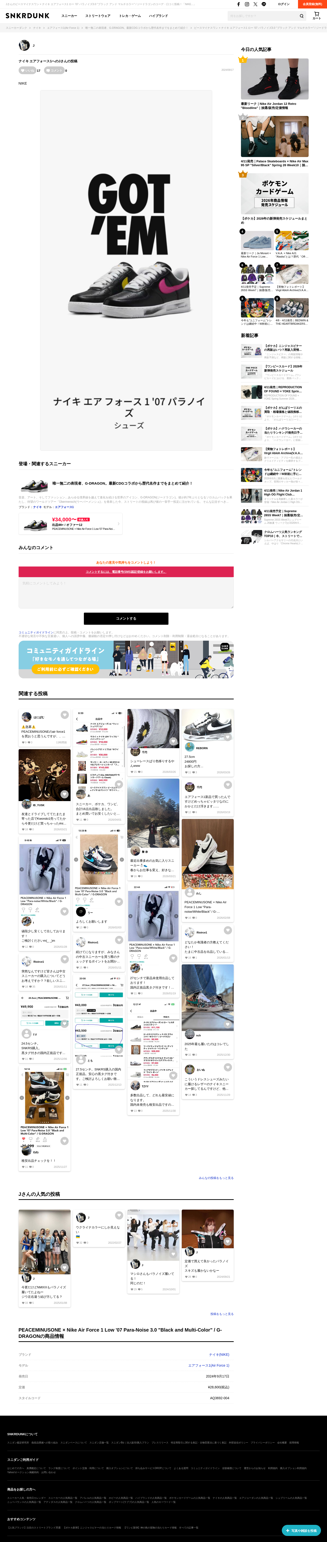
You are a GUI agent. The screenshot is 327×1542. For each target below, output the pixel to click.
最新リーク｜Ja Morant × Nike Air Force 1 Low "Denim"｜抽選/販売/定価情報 (257, 255)
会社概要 (282, 1442)
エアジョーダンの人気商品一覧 (256, 1498)
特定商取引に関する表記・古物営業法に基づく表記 (198, 1442)
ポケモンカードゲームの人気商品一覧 (189, 1498)
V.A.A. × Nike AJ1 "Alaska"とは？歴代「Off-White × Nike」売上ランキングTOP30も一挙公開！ (291, 255)
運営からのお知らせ (255, 1468)
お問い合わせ (48, 1472)
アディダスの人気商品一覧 (58, 1502)
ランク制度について (59, 1468)
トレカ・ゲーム (130, 16)
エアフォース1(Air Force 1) (208, 1365)
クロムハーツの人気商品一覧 (90, 1502)
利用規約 (273, 1468)
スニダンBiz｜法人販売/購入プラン (130, 1442)
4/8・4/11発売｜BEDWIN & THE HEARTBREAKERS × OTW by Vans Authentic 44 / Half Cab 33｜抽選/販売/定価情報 (292, 322)
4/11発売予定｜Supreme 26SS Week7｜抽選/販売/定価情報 (256, 288)
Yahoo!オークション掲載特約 (23, 1472)
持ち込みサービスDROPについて (153, 1468)
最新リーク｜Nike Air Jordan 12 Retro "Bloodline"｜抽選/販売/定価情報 (268, 106)
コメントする (126, 618)
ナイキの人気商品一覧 (225, 1498)
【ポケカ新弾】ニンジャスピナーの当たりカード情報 (92, 1527)
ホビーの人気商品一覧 (121, 1498)
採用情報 (294, 1442)
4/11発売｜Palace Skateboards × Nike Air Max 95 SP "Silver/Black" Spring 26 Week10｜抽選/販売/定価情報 (275, 163)
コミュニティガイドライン (36, 632)
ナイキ (24, 61)
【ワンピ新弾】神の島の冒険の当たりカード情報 (150, 1527)
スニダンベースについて (73, 1442)
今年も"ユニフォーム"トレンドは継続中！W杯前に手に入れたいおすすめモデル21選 (257, 322)
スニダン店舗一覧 (99, 1442)
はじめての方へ (15, 1468)
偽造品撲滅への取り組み (44, 1442)
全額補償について (231, 1468)
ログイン (284, 4)
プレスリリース (160, 1442)
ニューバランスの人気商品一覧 (24, 1502)
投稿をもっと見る (222, 1314)
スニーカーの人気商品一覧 (62, 1498)
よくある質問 (181, 1468)
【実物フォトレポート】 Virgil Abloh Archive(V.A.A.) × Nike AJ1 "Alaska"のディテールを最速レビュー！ (291, 288)
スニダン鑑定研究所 (18, 1442)
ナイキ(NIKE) (219, 1354)
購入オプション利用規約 (293, 1468)
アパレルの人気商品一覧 (93, 1498)
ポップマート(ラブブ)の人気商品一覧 (129, 1502)
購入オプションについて (119, 1468)
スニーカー (69, 16)
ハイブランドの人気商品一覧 (151, 1498)
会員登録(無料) (312, 4)
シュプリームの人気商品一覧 (291, 1498)
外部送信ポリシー (238, 1442)
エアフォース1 (40, 61)
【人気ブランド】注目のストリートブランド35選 (34, 1527)
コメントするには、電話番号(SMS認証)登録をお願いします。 (126, 572)
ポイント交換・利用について (88, 1468)
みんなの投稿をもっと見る (216, 1178)
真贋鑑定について (36, 1468)
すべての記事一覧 (188, 1527)
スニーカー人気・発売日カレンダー (26, 1498)
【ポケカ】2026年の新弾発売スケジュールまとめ (274, 220)
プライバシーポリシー (263, 1442)
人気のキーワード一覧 (164, 1502)
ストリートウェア (97, 16)
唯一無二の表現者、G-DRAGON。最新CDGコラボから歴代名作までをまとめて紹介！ (122, 483)
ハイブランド (158, 16)
